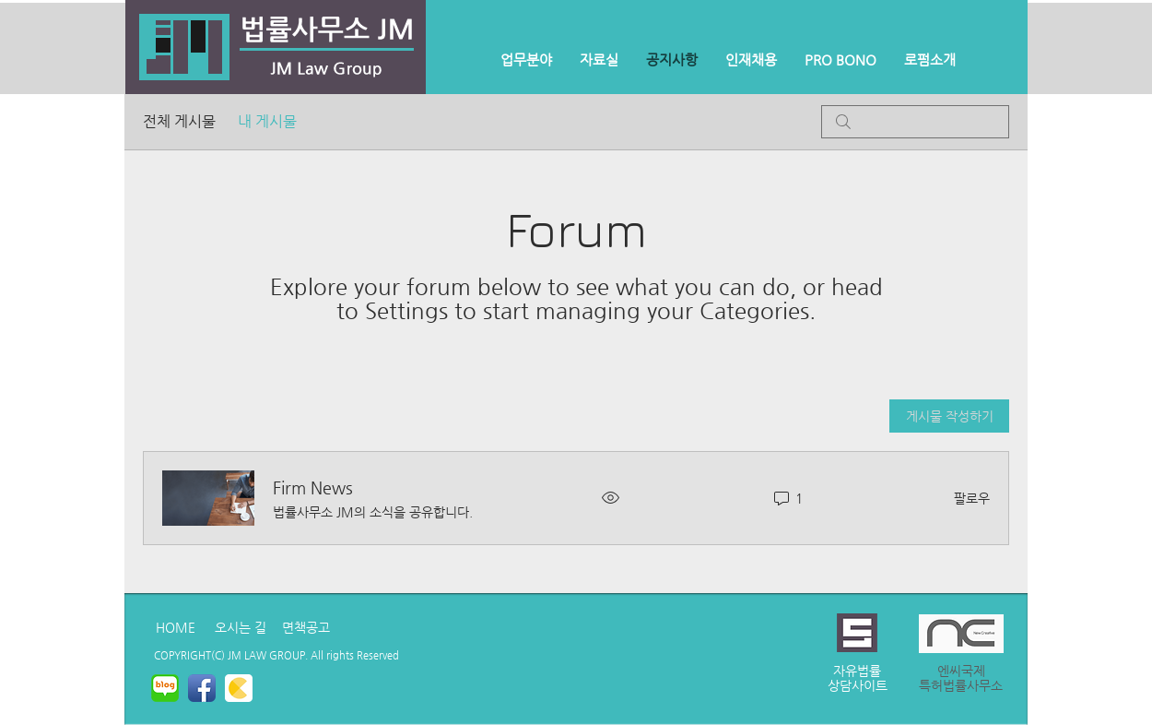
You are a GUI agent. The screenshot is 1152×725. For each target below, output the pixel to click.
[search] (915, 121)
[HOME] (175, 627)
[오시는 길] (240, 627)
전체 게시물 (179, 121)
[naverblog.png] (165, 688)
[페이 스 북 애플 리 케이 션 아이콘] (202, 688)
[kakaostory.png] (239, 688)
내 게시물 (267, 121)
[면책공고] (306, 627)
